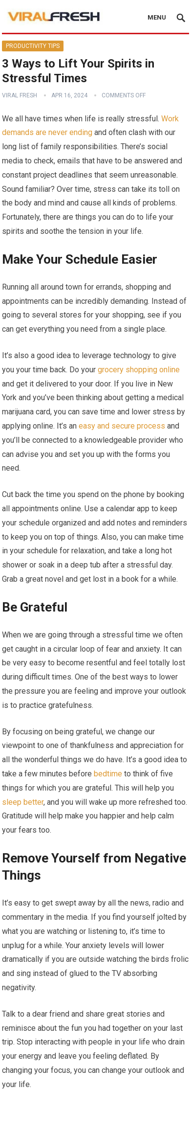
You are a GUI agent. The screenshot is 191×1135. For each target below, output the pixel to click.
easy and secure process (122, 426)
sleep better (22, 802)
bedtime (108, 773)
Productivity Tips (33, 46)
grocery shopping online (139, 369)
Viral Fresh (19, 95)
